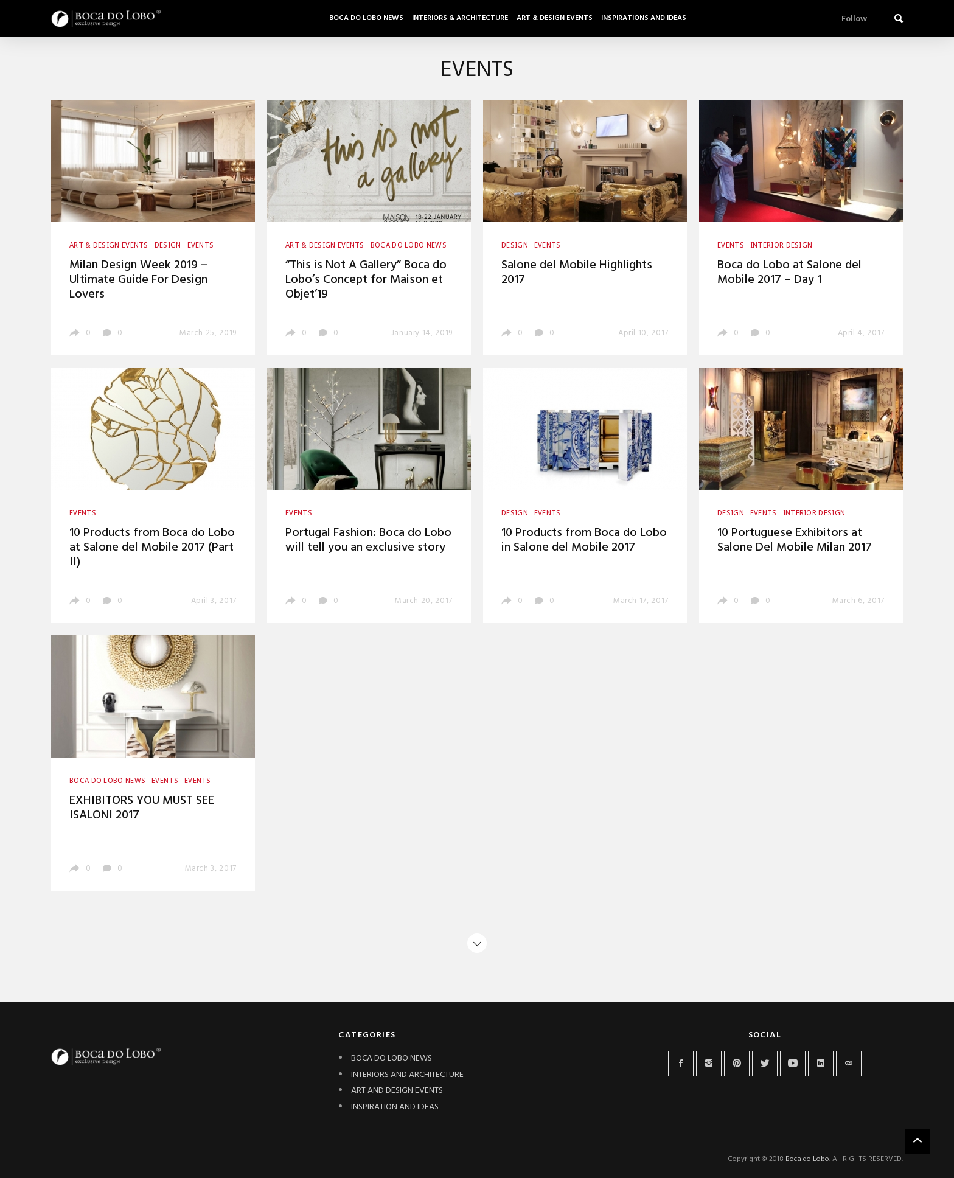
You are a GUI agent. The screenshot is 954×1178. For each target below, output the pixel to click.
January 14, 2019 (422, 333)
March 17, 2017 (641, 600)
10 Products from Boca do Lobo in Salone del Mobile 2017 (584, 540)
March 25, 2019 (208, 333)
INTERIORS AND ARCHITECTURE (407, 1075)
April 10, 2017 (643, 333)
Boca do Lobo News (366, 18)
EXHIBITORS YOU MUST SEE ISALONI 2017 (141, 808)
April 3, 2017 (214, 600)
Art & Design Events (555, 18)
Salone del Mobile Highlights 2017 (576, 273)
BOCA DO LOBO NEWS (391, 1058)
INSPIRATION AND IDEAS (395, 1107)
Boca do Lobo (807, 1159)
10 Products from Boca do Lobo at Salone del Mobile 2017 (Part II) (152, 547)
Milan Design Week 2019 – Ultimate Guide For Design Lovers (138, 280)
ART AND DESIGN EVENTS (397, 1091)
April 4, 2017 (861, 333)
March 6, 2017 (858, 600)
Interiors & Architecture (460, 18)
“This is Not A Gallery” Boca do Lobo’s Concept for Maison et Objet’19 (366, 280)
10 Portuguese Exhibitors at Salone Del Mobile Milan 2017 (794, 540)
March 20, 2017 (424, 600)
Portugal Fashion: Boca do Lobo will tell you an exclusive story (368, 540)
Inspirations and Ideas (643, 18)
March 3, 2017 (211, 868)
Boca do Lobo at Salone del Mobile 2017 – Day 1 (789, 273)
